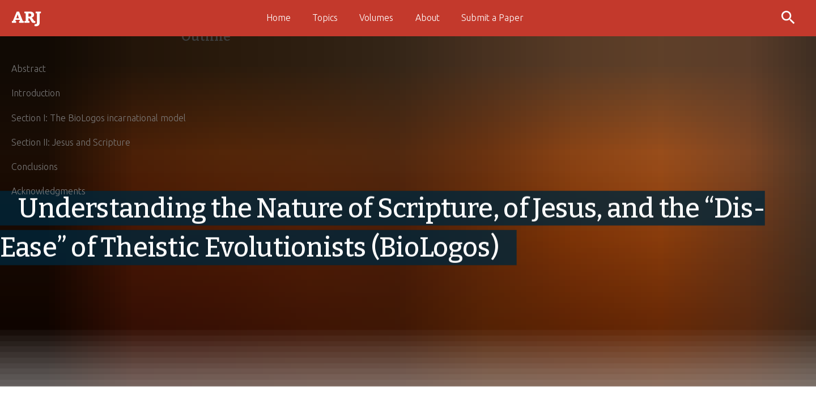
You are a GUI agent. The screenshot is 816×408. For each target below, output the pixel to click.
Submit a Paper (492, 17)
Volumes (376, 17)
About (427, 17)
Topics (325, 17)
